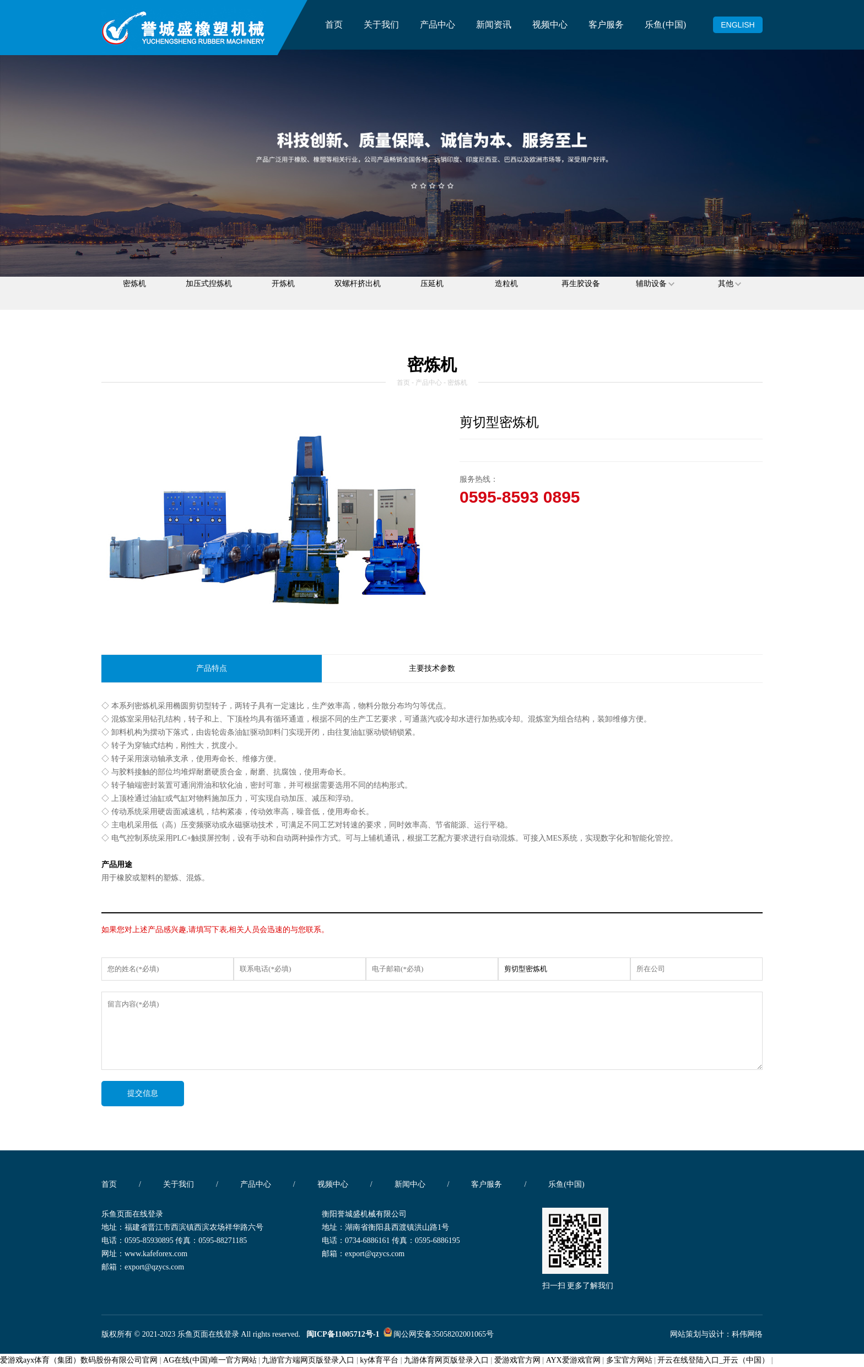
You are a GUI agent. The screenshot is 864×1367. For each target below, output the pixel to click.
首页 (334, 24)
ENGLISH (737, 24)
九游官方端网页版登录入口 (308, 1360)
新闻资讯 (493, 24)
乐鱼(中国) (665, 24)
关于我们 (381, 24)
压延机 (432, 293)
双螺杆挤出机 (357, 293)
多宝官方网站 (629, 1360)
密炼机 (134, 293)
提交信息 (142, 1093)
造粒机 (506, 293)
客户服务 (606, 24)
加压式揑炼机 (209, 293)
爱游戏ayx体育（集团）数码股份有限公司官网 (79, 1360)
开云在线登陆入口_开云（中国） (713, 1360)
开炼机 (283, 293)
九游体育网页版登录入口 (446, 1360)
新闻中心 (410, 1184)
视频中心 (550, 24)
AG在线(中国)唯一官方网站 (210, 1360)
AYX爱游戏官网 (573, 1360)
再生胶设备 (580, 293)
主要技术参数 (432, 668)
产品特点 (211, 668)
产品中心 (437, 24)
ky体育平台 (379, 1360)
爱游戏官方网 (517, 1360)
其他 (730, 293)
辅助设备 (655, 293)
